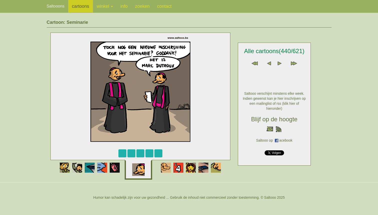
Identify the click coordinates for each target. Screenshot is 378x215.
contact (164, 6)
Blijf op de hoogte (274, 119)
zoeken (142, 6)
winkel (105, 6)
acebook (286, 140)
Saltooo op (265, 140)
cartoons (80, 6)
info (124, 6)
